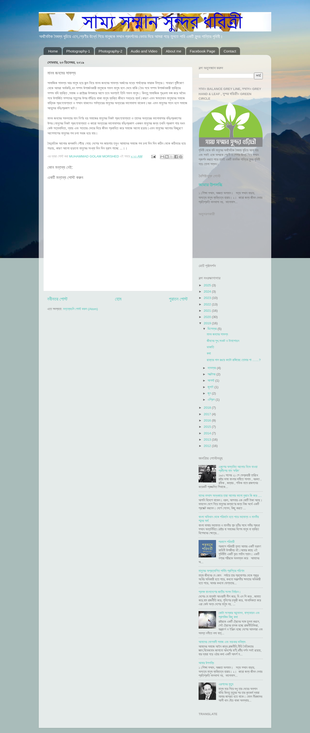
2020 (208, 317)
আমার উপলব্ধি (210, 185)
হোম (118, 299)
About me (173, 51)
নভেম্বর (212, 368)
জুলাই (211, 387)
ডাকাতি (210, 347)
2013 (208, 439)
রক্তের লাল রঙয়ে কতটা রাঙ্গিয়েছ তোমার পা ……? (234, 360)
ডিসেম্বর (212, 329)
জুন (210, 393)
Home (53, 51)
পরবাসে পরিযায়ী (226, 542)
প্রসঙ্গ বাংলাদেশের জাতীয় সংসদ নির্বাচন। (220, 592)
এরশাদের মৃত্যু (225, 684)
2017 (208, 414)
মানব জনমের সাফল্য (217, 334)
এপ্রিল (212, 399)
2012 (208, 446)
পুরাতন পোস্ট (178, 299)
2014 (208, 433)
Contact (230, 51)
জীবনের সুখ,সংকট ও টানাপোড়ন (223, 341)
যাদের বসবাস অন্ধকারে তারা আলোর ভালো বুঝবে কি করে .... (230, 495)
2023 (208, 298)
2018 (208, 407)
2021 (208, 310)
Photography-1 (78, 51)
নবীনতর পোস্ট (57, 299)
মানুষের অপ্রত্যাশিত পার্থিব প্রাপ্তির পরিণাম (221, 571)
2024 (208, 291)
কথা (209, 353)
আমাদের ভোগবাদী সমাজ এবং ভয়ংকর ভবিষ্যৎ (222, 642)
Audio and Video (144, 51)
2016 (208, 420)
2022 (208, 304)
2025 (208, 285)
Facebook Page (202, 51)
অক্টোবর (212, 374)
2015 (208, 427)
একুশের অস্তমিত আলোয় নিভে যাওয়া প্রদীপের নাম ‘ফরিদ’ (237, 469)
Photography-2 (110, 51)
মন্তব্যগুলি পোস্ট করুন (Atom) (80, 309)
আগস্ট (211, 380)
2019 (208, 323)
